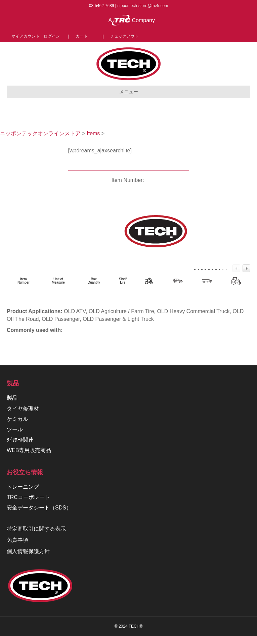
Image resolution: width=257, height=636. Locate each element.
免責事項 (17, 540)
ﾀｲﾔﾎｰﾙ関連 (20, 440)
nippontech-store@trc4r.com (142, 5)
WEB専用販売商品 (29, 450)
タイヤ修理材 (23, 408)
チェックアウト (124, 36)
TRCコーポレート (28, 497)
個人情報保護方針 (28, 551)
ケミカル (17, 419)
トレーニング (23, 487)
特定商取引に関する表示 (36, 529)
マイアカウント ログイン (37, 36)
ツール (15, 429)
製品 (12, 398)
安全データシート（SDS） (39, 507)
